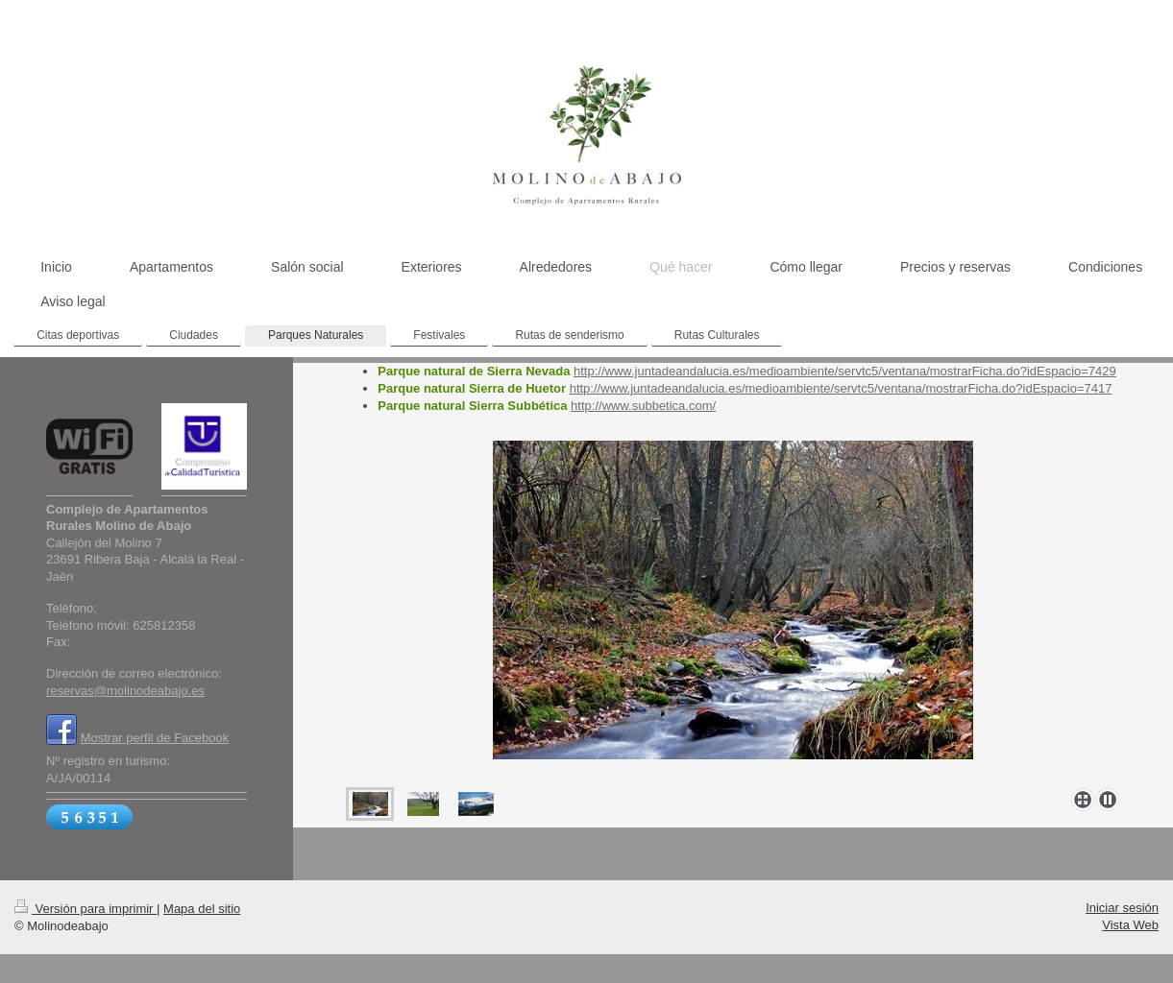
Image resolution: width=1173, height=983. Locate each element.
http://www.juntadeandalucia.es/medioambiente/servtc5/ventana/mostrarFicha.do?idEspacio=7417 (841, 388)
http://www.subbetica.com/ (643, 405)
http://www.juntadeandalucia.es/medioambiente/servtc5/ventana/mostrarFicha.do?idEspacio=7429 (845, 371)
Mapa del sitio (201, 908)
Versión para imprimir (85, 908)
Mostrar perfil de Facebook (155, 738)
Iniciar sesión (1122, 907)
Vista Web (1130, 925)
